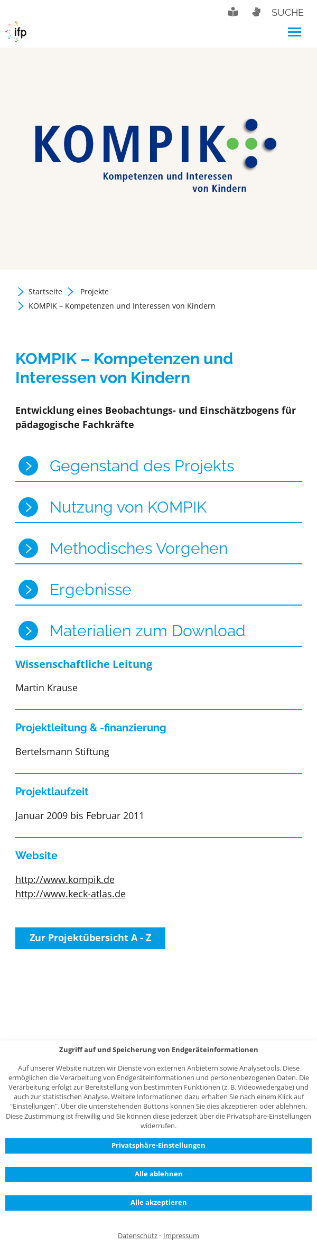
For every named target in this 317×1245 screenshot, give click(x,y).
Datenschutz (137, 1236)
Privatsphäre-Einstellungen (158, 1145)
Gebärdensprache (255, 11)
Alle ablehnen (159, 1173)
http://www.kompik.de (65, 879)
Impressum (181, 1236)
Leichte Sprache (233, 11)
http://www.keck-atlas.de (70, 893)
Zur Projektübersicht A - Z (90, 937)
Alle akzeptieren (158, 1202)
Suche (288, 12)
